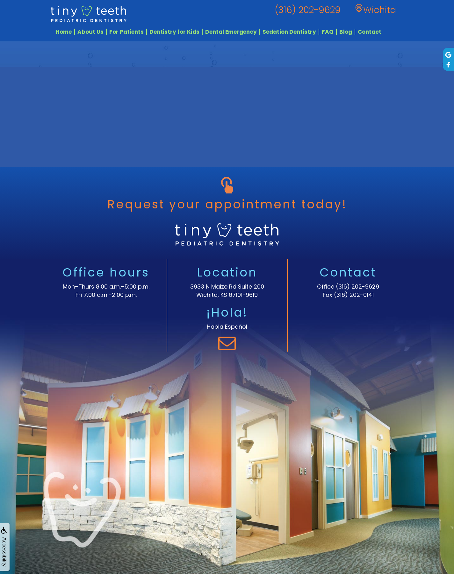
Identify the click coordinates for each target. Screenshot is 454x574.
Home (64, 32)
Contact (369, 32)
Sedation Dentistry (289, 32)
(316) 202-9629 (357, 286)
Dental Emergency (231, 32)
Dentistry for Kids (174, 32)
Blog (345, 32)
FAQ (328, 32)
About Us (90, 32)
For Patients (126, 32)
